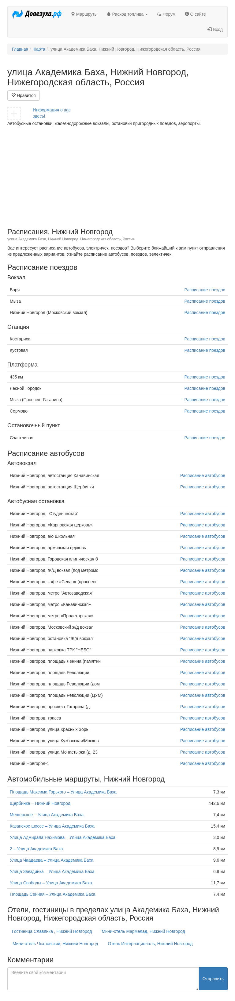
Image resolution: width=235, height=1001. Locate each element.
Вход (215, 29)
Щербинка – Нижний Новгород (40, 803)
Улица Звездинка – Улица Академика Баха (52, 871)
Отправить (213, 978)
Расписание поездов (205, 289)
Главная (20, 49)
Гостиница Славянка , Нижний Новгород (52, 931)
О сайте (195, 14)
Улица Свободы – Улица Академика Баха (51, 882)
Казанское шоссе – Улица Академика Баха (52, 826)
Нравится (23, 95)
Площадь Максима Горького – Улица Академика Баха (63, 792)
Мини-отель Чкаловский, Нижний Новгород (55, 943)
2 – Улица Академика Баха (36, 848)
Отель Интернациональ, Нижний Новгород (150, 943)
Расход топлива (127, 14)
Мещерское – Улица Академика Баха (47, 814)
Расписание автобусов (202, 475)
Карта (39, 49)
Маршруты (84, 14)
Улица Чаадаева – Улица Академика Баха (51, 860)
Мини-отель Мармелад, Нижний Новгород (143, 931)
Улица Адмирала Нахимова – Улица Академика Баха (62, 837)
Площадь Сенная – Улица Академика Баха (52, 894)
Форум (166, 14)
